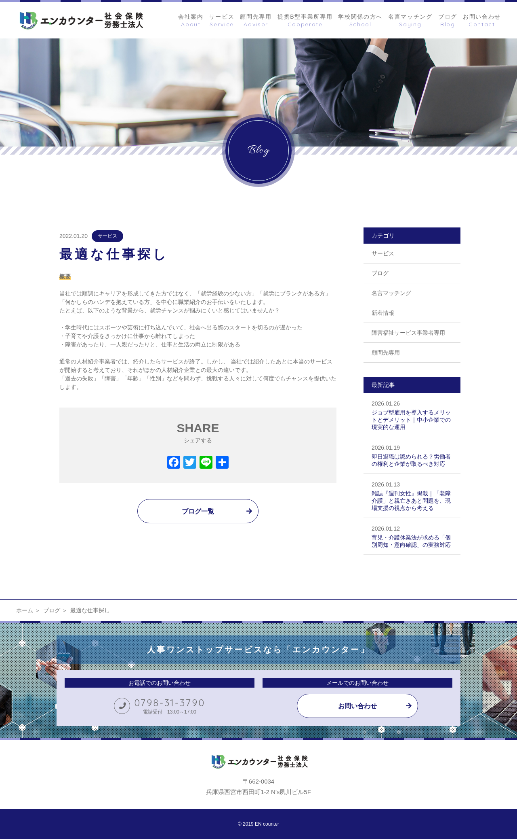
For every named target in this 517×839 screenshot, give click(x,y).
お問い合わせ (357, 706)
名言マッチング (391, 293)
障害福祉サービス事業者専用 (408, 332)
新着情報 (383, 313)
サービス (107, 236)
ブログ (380, 273)
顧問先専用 (386, 352)
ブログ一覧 (198, 511)
